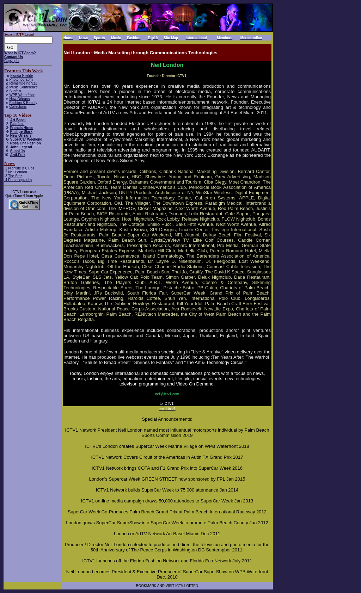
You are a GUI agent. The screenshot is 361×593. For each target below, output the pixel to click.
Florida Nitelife (21, 76)
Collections (17, 107)
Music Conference (23, 87)
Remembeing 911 (23, 83)
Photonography (21, 79)
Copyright (11, 61)
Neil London (17, 172)
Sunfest (15, 91)
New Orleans (19, 99)
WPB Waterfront (22, 95)
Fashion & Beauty (23, 103)
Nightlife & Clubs (21, 168)
